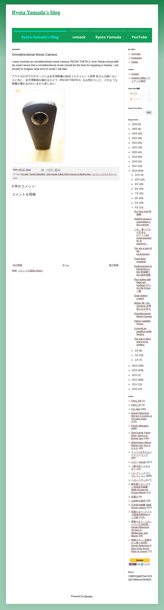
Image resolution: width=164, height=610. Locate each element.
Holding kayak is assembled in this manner (143, 222)
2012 (135, 379)
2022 (135, 143)
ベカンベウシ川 (139, 480)
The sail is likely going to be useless (142, 342)
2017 (135, 166)
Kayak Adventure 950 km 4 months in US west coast (141, 416)
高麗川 (134, 496)
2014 (135, 370)
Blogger (88, 596)
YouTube (136, 54)
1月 (137, 360)
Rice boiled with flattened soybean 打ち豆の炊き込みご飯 (142, 285)
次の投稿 (17, 265)
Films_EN (136, 401)
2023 (135, 138)
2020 (135, 152)
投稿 (133, 93)
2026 (135, 124)
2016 (135, 170)
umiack (135, 74)
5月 (137, 203)
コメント (136, 99)
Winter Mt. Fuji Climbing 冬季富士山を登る (142, 306)
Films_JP (136, 405)
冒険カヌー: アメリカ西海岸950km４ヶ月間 (141, 514)
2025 (135, 129)
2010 (135, 389)
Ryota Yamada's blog (36, 12)
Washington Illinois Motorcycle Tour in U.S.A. (141, 445)
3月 (137, 350)
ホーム (65, 265)
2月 (137, 355)
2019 (135, 157)
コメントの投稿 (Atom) (30, 270)
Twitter (134, 62)
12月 (137, 175)
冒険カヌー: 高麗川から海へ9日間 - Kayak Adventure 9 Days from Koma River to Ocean (141, 546)
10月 (137, 179)
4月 (137, 207)
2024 (135, 133)
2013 (135, 375)
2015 (135, 365)
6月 (137, 198)
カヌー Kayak (138, 462)
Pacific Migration (37, 174)
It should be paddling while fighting (142, 331)
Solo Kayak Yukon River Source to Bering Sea (68, 174)
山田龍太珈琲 (138, 501)
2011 (135, 384)
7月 (137, 193)
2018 (135, 161)
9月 (137, 184)
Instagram (136, 58)
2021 (135, 147)
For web (24, 174)
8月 (137, 189)
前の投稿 (114, 265)
